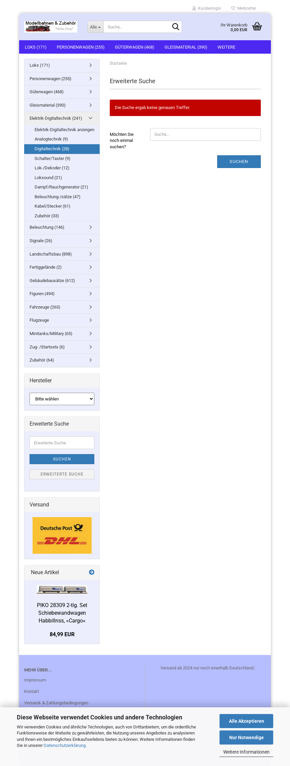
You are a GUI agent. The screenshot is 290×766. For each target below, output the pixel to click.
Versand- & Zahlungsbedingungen (56, 702)
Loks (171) (36, 47)
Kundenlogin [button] (206, 8)
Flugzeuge (39, 320)
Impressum (35, 679)
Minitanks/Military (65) (51, 333)
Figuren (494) (42, 293)
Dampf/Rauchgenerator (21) (61, 186)
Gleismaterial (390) (185, 47)
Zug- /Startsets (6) (47, 346)
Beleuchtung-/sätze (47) (58, 196)
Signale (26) (41, 240)
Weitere (226, 47)
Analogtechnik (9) (51, 139)
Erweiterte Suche (62, 474)
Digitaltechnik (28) (52, 148)
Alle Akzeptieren (246, 721)
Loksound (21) (48, 177)
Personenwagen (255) (81, 47)
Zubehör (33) (47, 215)
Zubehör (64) (42, 360)
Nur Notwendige (246, 737)
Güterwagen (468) (134, 47)
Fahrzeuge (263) (45, 307)
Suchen (239, 161)
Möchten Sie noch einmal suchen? (122, 140)
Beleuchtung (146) (47, 227)
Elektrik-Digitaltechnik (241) (56, 118)
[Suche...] (95, 27)
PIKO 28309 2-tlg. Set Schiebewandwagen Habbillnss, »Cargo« (62, 613)
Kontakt (31, 691)
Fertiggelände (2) (46, 267)
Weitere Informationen (246, 752)
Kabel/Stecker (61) (52, 206)
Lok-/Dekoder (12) (52, 167)
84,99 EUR (62, 634)
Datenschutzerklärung (65, 745)
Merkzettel (243, 8)
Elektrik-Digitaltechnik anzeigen (64, 129)
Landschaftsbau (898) (51, 254)
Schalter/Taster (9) (52, 158)
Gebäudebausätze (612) (52, 280)
